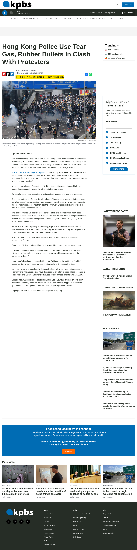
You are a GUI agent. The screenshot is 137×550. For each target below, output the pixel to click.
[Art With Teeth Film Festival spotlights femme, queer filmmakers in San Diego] (18, 474)
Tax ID (105, 529)
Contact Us (77, 521)
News (13, 22)
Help (121, 22)
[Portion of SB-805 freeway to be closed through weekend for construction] (119, 474)
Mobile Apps (48, 529)
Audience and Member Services (84, 514)
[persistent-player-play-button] (4, 15)
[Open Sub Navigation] (18, 22)
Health (38, 486)
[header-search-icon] (119, 6)
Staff (45, 541)
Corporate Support (109, 514)
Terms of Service (49, 545)
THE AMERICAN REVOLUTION (117, 315)
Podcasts (81, 22)
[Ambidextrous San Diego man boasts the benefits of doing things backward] (51, 474)
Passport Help (78, 533)
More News (9, 462)
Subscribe (118, 169)
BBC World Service (23, 16)
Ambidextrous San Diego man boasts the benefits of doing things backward (119, 406)
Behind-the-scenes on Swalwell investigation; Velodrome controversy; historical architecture (117, 256)
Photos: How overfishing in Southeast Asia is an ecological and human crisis (117, 394)
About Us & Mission (50, 514)
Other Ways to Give (109, 525)
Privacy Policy (48, 537)
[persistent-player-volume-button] (11, 15)
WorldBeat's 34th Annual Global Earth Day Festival (117, 277)
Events (111, 22)
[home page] (16, 6)
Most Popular (111, 328)
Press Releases (49, 533)
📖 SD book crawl (112, 50)
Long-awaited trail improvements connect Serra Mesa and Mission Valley (118, 382)
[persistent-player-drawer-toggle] (127, 15)
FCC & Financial (49, 525)
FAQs (75, 525)
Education (73, 486)
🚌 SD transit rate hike (114, 54)
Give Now (128, 5)
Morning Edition (109, 15)
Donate (68, 451)
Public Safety (108, 486)
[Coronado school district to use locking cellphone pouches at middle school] (85, 474)
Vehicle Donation (108, 533)
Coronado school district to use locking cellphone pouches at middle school (85, 491)
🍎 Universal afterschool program (115, 59)
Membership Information (111, 521)
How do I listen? (78, 529)
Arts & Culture (51, 22)
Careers (46, 521)
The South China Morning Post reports (28, 172)
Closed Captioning (79, 518)
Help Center (77, 537)
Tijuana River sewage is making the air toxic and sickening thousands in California (117, 370)
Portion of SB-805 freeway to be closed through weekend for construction (117, 358)
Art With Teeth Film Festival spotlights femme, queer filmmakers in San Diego (17, 491)
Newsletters (47, 518)
